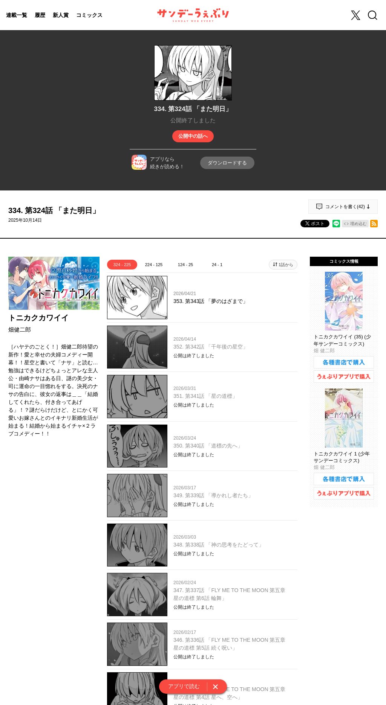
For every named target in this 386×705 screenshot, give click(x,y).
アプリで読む (184, 686)
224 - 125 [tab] (153, 264)
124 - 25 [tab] (185, 264)
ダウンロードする (227, 163)
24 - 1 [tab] (217, 264)
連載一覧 (16, 15)
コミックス (89, 15)
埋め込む (358, 223)
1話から (286, 264)
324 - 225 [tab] (122, 264)
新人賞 (61, 15)
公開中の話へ (193, 136)
